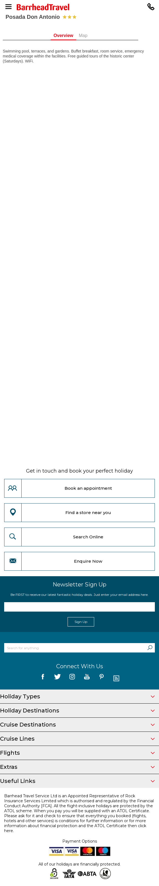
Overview (72, 35)
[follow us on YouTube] (87, 678)
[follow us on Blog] (116, 678)
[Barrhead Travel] (79, 7)
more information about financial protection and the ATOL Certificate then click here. (75, 825)
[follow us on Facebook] (43, 678)
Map (92, 35)
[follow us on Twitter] (57, 678)
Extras (77, 767)
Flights (77, 752)
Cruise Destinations (77, 724)
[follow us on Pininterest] (101, 678)
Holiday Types (77, 696)
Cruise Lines (77, 738)
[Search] (150, 647)
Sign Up (81, 622)
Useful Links (77, 781)
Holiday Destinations (77, 710)
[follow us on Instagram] (72, 678)
